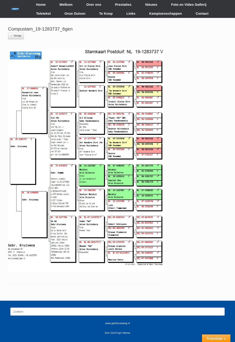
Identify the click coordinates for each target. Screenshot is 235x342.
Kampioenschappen (165, 13)
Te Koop (106, 13)
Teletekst (43, 13)
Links (130, 13)
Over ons (93, 4)
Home (41, 4)
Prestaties (123, 4)
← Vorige (16, 35)
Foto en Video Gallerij (188, 4)
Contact (202, 13)
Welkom (66, 4)
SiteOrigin (116, 332)
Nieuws (151, 4)
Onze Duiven (74, 13)
